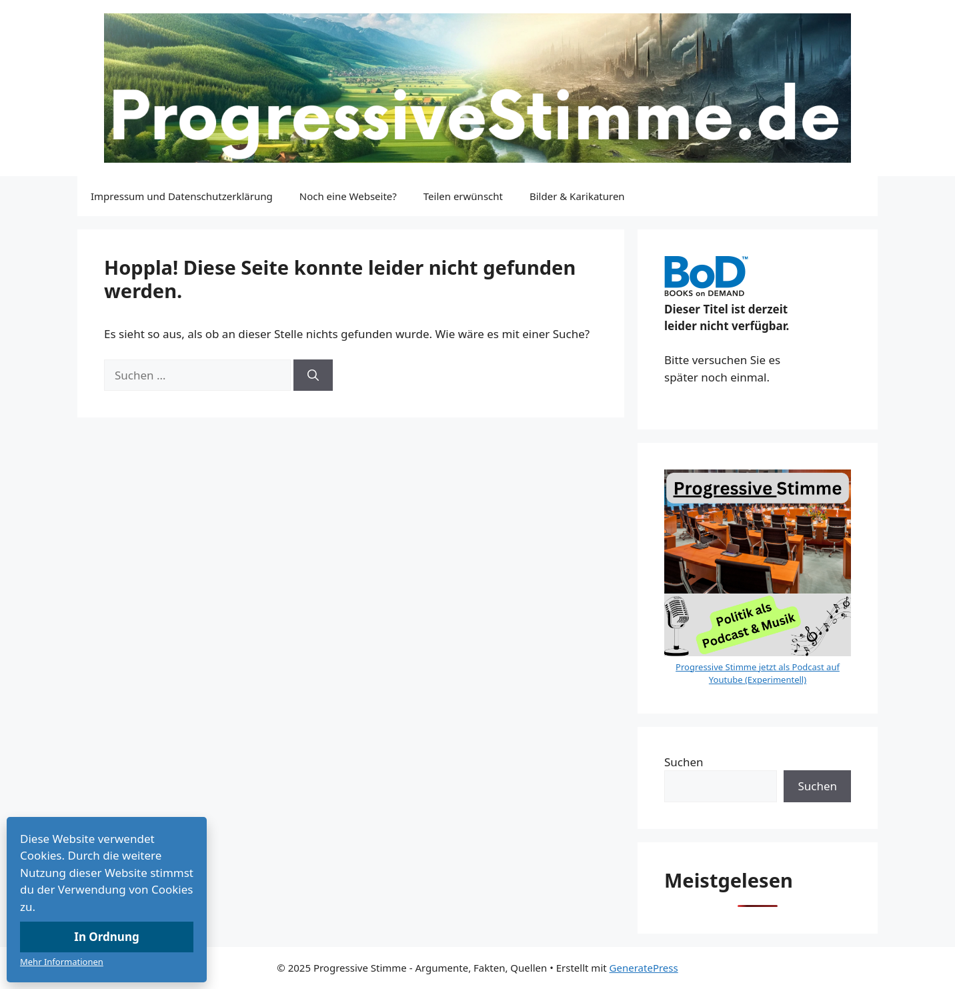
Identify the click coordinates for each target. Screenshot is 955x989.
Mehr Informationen (61, 962)
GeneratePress (644, 967)
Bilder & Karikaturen (577, 196)
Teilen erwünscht (463, 196)
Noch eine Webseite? (348, 196)
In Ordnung (106, 936)
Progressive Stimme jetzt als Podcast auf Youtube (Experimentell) (758, 673)
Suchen (684, 762)
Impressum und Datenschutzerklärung (182, 196)
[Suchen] (313, 375)
